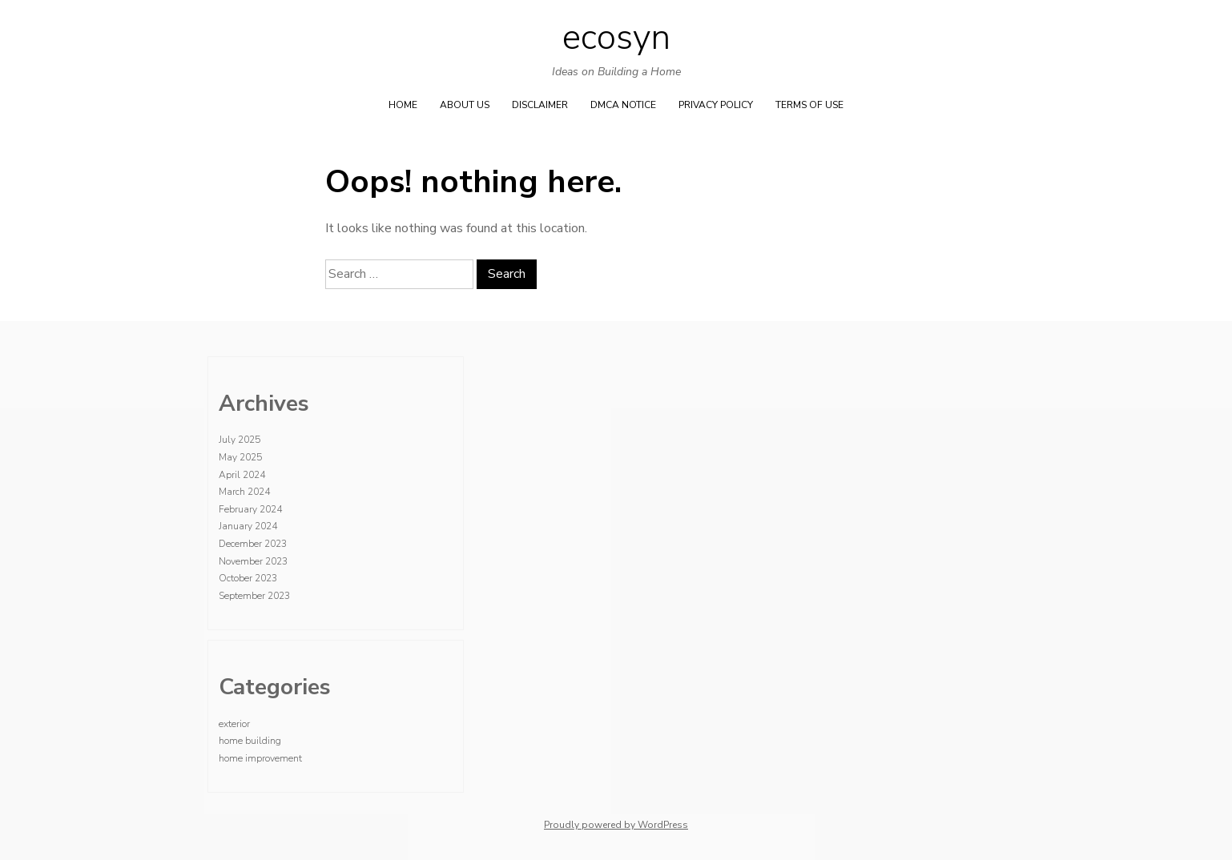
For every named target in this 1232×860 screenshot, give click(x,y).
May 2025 (240, 457)
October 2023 (248, 578)
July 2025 (239, 439)
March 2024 (244, 491)
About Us (464, 104)
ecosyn (616, 38)
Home (403, 104)
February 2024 (250, 509)
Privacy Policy (715, 104)
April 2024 (242, 474)
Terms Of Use (809, 104)
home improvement (260, 758)
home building (250, 740)
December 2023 (253, 543)
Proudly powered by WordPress (616, 824)
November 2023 (253, 561)
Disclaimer (540, 104)
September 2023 (254, 595)
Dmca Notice (623, 104)
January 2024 (248, 526)
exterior (234, 723)
